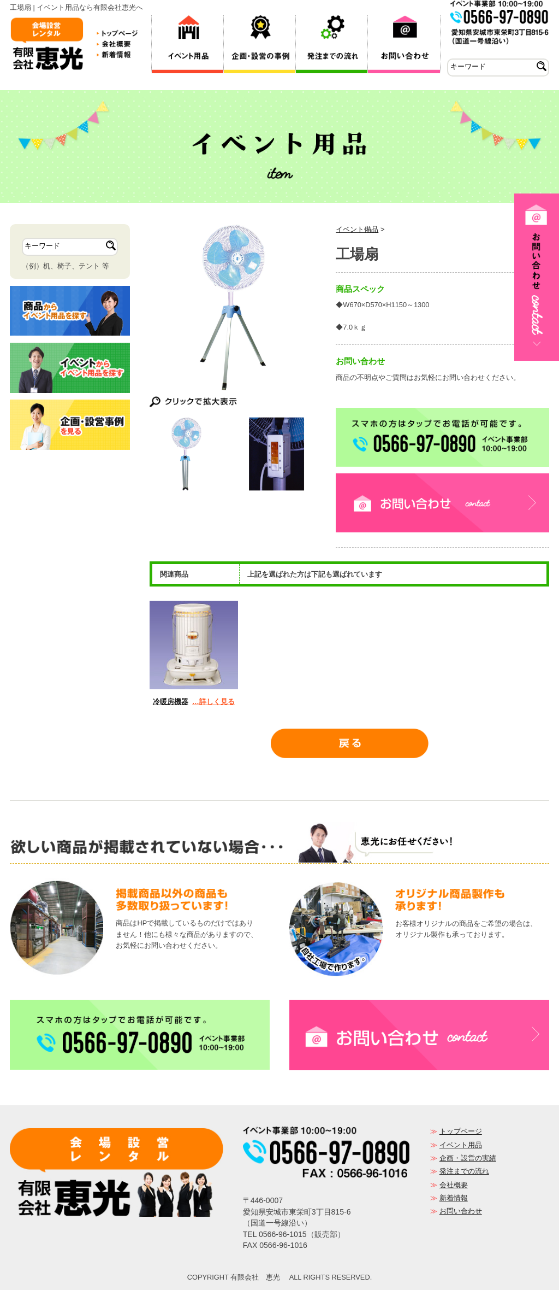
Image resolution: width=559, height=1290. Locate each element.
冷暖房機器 (170, 701)
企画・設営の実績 (467, 1158)
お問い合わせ (460, 1211)
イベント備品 (357, 229)
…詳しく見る (213, 701)
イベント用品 (460, 1145)
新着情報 (453, 1198)
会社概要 (453, 1185)
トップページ (460, 1131)
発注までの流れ (464, 1171)
